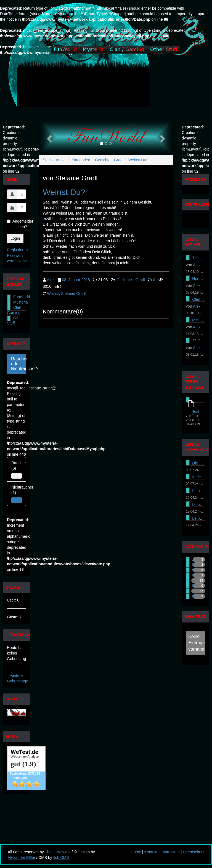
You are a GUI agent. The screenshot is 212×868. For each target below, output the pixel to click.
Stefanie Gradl (73, 293)
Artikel (61, 160)
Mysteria (20, 302)
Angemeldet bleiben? (16, 224)
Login (15, 238)
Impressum (170, 852)
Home (136, 852)
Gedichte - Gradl (109, 160)
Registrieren (17, 250)
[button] (49, 137)
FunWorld (21, 297)
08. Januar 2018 (76, 280)
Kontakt (150, 852)
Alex (50, 280)
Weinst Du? (138, 160)
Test (195, 411)
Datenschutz (193, 852)
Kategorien (80, 160)
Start (47, 160)
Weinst (53, 293)
